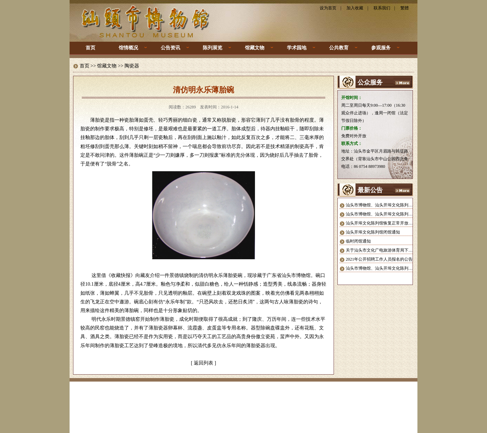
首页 (90, 47)
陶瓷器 (132, 65)
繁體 (404, 8)
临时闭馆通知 (358, 241)
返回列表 (203, 363)
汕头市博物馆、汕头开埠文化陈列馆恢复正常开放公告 (396, 205)
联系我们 (382, 8)
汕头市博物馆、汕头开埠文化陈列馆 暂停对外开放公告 (396, 214)
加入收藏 (354, 8)
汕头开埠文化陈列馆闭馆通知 (373, 232)
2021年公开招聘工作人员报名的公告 (379, 259)
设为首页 (328, 8)
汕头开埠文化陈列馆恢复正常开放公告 (381, 223)
